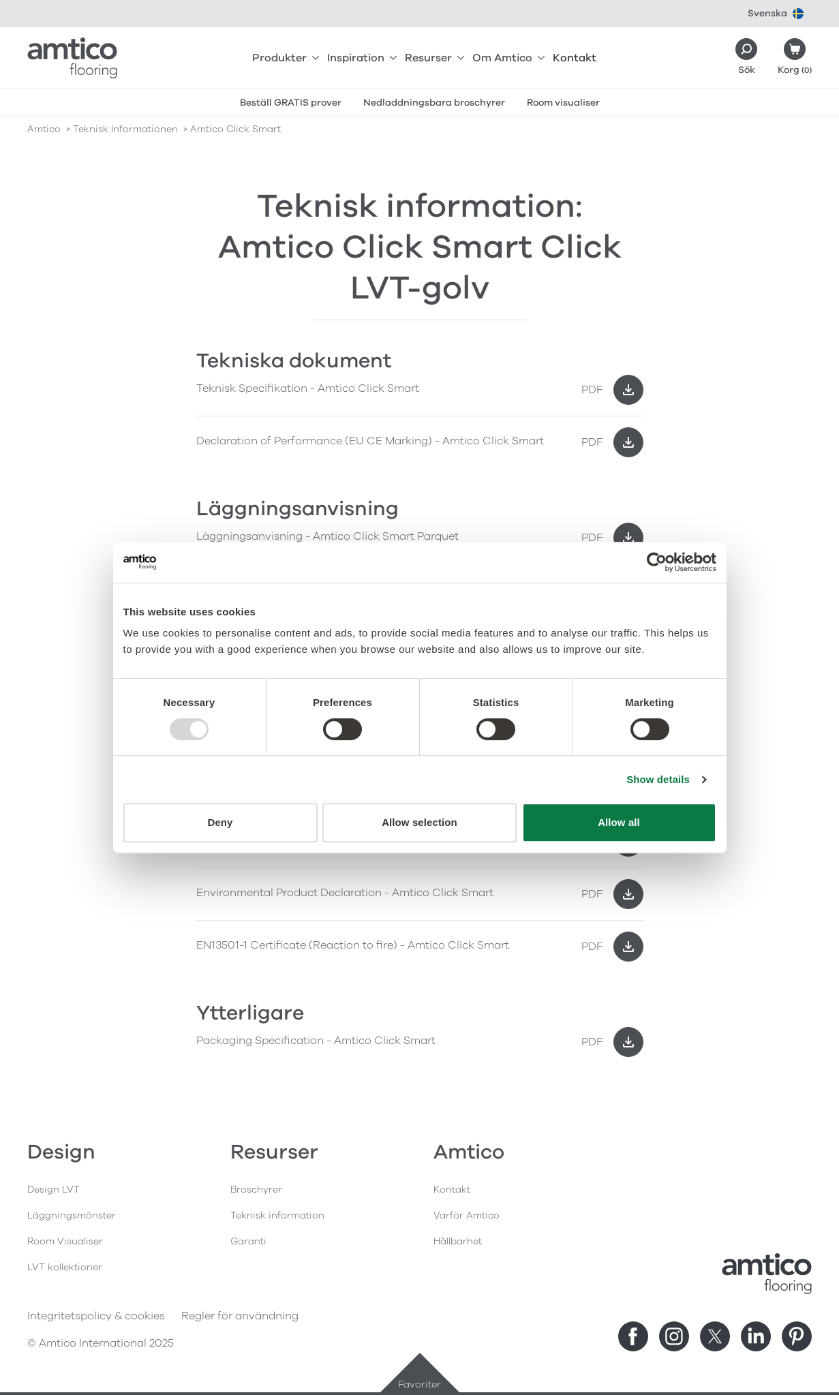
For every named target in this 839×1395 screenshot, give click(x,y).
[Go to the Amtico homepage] (72, 57)
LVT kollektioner (64, 1267)
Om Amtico (508, 57)
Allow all (619, 822)
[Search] (746, 58)
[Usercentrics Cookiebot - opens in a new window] (656, 562)
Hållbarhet (457, 1241)
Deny (219, 822)
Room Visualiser (65, 1241)
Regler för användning (240, 1315)
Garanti (248, 1241)
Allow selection (419, 822)
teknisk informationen (125, 129)
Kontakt (574, 57)
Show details (658, 779)
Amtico (44, 129)
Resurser (434, 57)
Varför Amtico (466, 1215)
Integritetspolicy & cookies (96, 1315)
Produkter (285, 57)
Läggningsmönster (71, 1215)
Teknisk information (277, 1215)
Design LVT (53, 1189)
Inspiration (362, 57)
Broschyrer (256, 1189)
